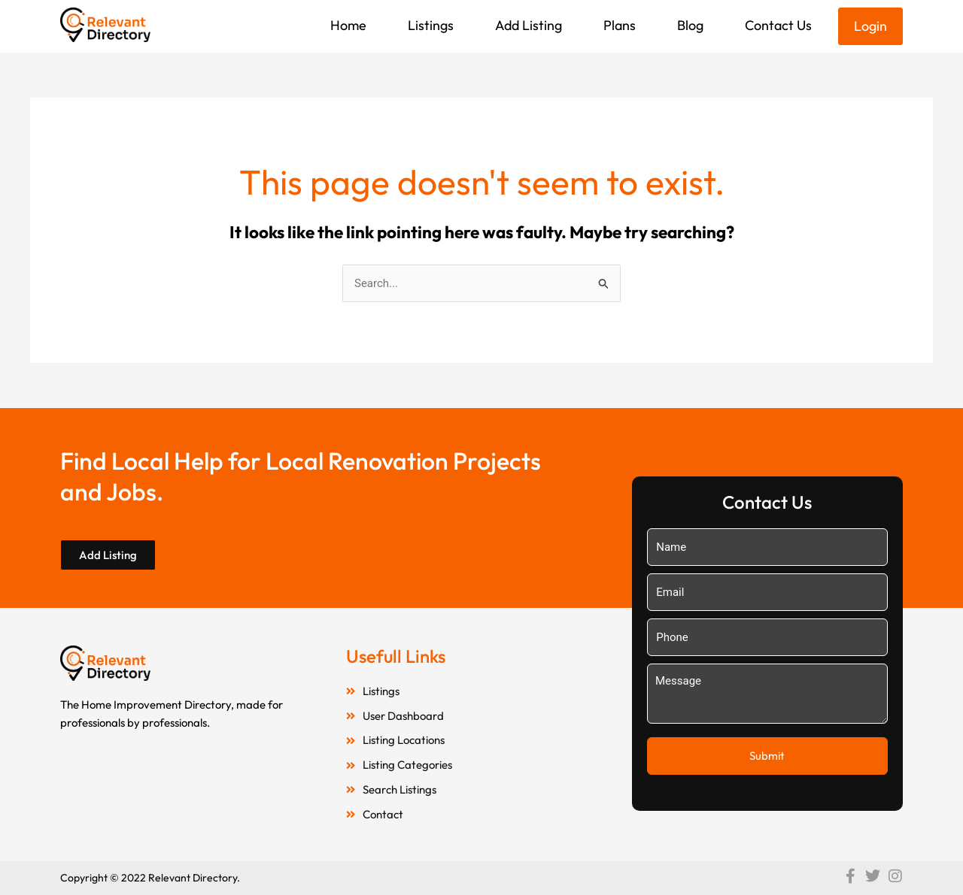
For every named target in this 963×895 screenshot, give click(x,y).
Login (870, 26)
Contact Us (778, 25)
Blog (690, 25)
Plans (619, 25)
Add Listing (528, 25)
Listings (431, 25)
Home (348, 25)
